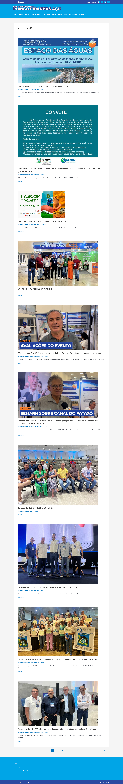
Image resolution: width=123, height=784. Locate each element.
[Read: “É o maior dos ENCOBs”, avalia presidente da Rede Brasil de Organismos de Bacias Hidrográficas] (58, 327)
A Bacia (27, 14)
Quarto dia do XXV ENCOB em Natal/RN (36, 289)
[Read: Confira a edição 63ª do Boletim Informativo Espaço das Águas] (58, 60)
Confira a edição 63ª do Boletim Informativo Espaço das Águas (46, 86)
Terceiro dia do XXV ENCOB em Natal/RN (36, 508)
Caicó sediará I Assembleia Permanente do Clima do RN (43, 221)
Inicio (15, 14)
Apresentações (73, 14)
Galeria (60, 14)
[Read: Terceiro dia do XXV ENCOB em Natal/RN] (58, 474)
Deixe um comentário (23, 89)
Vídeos (65, 14)
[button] (15, 2)
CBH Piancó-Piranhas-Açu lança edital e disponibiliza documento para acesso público (44, 2)
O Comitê (21, 14)
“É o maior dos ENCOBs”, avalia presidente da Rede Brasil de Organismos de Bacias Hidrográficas (61, 353)
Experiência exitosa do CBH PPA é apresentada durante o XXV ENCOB (49, 587)
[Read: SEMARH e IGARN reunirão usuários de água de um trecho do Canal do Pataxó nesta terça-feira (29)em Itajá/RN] (58, 135)
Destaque (32, 89)
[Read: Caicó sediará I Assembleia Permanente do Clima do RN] (41, 204)
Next (105, 750)
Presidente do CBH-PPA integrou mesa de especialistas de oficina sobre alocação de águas (58, 729)
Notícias (54, 14)
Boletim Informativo (36, 14)
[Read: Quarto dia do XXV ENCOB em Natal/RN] (58, 263)
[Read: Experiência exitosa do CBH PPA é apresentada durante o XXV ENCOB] (58, 554)
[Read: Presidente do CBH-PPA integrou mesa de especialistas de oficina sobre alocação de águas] (58, 703)
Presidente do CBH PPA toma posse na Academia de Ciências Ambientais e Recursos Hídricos (60, 659)
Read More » (21, 96)
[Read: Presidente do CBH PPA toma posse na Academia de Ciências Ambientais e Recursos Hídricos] (58, 631)
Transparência (46, 14)
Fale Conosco (82, 14)
